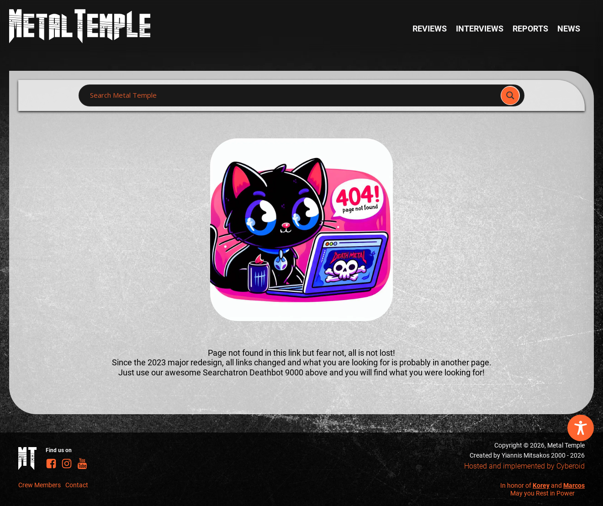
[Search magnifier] (510, 95)
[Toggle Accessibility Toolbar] (580, 428)
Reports (530, 28)
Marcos (574, 485)
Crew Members (39, 485)
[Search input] (292, 95)
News (568, 28)
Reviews (430, 28)
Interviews (479, 28)
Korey (541, 485)
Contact (76, 485)
